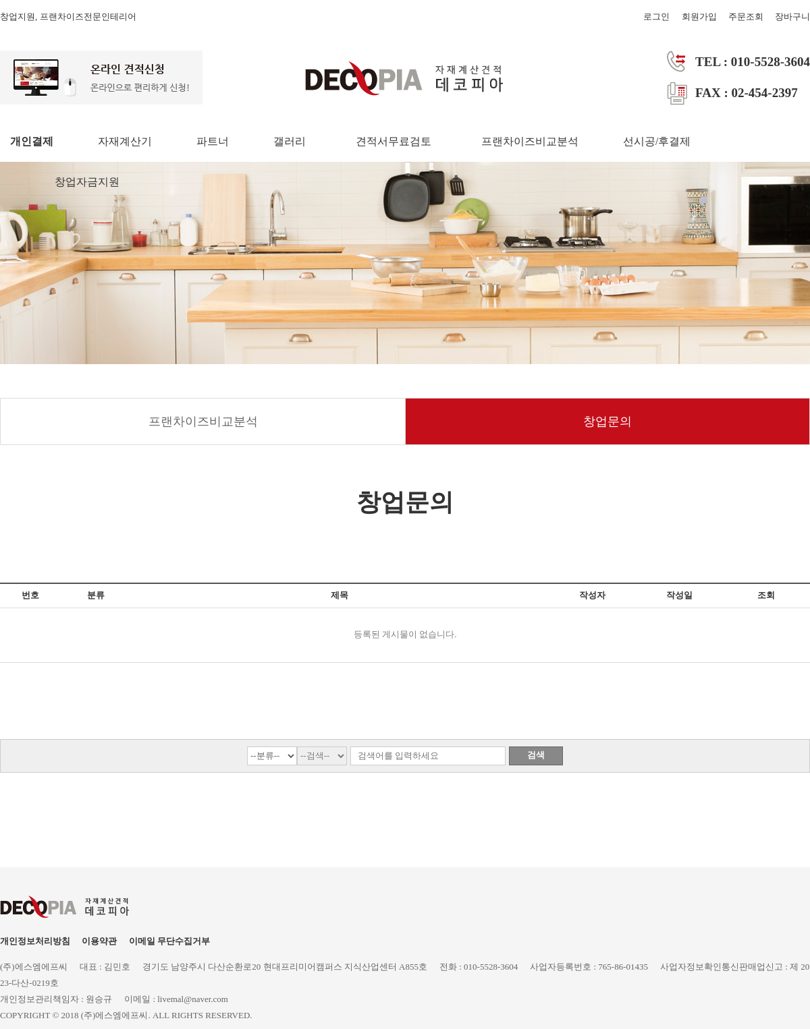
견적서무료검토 (393, 141)
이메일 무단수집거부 (169, 941)
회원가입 (699, 16)
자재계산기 (125, 141)
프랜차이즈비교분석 (529, 141)
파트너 (212, 141)
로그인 (656, 16)
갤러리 (289, 141)
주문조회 (745, 16)
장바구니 (792, 16)
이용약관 (99, 941)
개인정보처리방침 (35, 941)
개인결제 (31, 141)
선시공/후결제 (657, 141)
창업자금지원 (87, 181)
